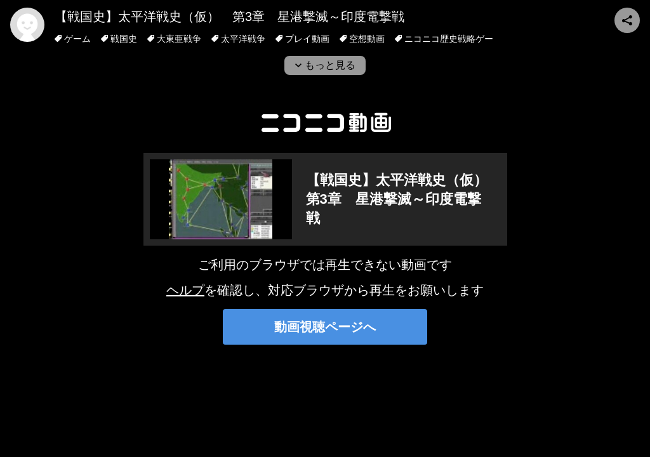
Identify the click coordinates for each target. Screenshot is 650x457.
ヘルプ (185, 290)
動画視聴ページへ (325, 327)
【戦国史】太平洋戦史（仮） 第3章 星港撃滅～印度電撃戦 (229, 16)
